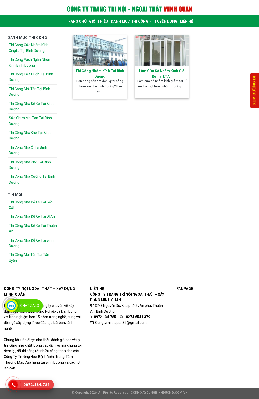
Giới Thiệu (98, 21)
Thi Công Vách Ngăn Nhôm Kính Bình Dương (30, 62)
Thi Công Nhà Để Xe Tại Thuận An (33, 228)
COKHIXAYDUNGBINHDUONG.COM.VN (159, 392)
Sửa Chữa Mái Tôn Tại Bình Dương (30, 121)
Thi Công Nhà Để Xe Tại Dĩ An (32, 216)
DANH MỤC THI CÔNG (131, 21)
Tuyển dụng (165, 21)
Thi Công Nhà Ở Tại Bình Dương (28, 150)
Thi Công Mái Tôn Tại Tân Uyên (29, 257)
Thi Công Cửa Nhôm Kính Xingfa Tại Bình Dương (28, 47)
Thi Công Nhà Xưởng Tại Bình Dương (32, 179)
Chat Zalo (29, 306)
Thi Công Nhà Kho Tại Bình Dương (30, 135)
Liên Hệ (186, 21)
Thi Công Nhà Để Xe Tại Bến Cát (31, 205)
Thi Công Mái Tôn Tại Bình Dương (29, 91)
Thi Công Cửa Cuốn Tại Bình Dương (31, 77)
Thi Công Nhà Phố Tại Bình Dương (30, 165)
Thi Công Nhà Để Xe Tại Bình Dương (31, 106)
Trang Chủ (76, 21)
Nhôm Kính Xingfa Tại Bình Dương (216, 294)
